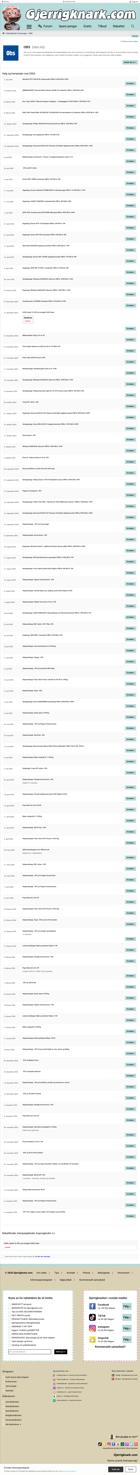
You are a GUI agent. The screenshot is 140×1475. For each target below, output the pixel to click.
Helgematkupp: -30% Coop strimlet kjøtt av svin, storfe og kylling (46, 1049)
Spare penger (68, 26)
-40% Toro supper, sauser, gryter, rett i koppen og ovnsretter (44, 1212)
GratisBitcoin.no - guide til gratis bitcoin (69, 1392)
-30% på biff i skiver (30, 168)
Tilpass (130, 1469)
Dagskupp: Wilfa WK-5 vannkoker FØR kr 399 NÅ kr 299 (43, 635)
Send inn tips (69, 2)
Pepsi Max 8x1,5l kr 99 (31, 898)
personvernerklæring (69, 1471)
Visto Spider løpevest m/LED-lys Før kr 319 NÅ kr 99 (41, 346)
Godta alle (116, 1469)
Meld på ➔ (61, 1351)
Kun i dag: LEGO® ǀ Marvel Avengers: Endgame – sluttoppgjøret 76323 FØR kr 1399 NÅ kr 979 (56, 101)
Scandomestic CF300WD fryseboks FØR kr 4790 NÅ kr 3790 (44, 301)
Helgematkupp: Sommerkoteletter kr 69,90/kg (39, 646)
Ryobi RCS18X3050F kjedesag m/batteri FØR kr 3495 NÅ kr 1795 (46, 246)
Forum (45, 26)
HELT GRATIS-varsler (21, 1315)
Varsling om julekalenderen (24, 1345)
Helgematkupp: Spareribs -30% (34, 735)
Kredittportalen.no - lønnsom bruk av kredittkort (72, 1375)
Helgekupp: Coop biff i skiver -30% (35, 768)
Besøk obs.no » (130, 62)
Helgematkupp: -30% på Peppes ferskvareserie (39, 724)
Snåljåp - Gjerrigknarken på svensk (126, 1375)
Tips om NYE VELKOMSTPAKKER (27, 1311)
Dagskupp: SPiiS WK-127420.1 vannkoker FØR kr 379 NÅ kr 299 (46, 268)
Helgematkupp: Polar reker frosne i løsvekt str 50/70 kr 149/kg (45, 679)
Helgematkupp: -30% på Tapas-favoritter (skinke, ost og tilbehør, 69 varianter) (51, 1164)
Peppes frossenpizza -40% (32, 491)
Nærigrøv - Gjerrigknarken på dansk (126, 1379)
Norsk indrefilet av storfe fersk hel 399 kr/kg (39, 469)
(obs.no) (38, 47)
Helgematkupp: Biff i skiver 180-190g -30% (38, 624)
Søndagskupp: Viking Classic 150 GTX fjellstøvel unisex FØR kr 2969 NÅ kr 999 (51, 480)
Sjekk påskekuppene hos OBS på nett (36, 850)
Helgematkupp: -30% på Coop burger (36, 524)
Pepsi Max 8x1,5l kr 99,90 (32, 805)
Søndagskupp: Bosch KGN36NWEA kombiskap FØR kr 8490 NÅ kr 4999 (48, 702)
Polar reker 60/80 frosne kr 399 (34, 357)
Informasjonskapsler (41, 1279)
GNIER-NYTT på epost (22, 1304)
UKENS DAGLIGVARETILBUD (25, 1334)
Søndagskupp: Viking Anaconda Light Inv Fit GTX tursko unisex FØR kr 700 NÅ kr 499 (53, 391)
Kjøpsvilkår (66, 1279)
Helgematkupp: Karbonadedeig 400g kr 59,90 (39, 1038)
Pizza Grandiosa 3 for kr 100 (33, 1142)
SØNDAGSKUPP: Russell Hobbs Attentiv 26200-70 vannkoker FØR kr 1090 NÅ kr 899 (53, 90)
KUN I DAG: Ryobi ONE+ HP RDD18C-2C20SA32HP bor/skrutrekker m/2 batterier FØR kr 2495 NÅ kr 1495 (61, 112)
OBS (31, 33)
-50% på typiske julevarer (32, 1071)
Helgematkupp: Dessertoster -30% (35, 535)
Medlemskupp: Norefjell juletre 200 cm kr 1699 (40, 369)
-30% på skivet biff (29, 983)
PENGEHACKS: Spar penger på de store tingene (33, 1337)
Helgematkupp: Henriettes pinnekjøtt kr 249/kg (40, 1127)
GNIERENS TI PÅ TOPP (22, 1326)
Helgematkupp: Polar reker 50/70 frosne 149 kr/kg (41, 839)
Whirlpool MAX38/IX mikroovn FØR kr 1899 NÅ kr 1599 (42, 446)
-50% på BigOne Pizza (30, 1060)
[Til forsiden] (81, 15)
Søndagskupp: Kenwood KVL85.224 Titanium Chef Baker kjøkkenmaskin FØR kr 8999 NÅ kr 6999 (58, 513)
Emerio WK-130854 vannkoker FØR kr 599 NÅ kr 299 (41, 179)
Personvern (124, 1272)
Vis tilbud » (130, 83)
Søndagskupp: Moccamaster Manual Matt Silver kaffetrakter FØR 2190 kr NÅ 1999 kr (53, 746)
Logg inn (133, 2)
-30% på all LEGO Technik (32, 1094)
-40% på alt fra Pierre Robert (33, 1153)
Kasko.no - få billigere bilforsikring (67, 1396)
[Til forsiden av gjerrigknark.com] (11, 17)
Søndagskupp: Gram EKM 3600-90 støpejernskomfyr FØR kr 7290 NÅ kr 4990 (51, 424)
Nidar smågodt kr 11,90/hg (32, 816)
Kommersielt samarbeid (92, 1279)
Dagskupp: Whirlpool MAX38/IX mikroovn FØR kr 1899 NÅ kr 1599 (46, 290)
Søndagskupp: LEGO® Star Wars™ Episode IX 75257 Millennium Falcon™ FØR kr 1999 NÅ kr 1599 (58, 502)
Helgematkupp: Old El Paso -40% (34, 827)
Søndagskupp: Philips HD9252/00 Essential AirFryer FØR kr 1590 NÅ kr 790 (50, 124)
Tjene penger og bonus (22, 1341)
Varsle (5, 2)
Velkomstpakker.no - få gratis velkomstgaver (71, 1379)
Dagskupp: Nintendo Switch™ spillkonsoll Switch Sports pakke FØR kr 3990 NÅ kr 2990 (54, 546)
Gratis (87, 26)
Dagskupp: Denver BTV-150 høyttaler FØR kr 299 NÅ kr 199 (44, 223)
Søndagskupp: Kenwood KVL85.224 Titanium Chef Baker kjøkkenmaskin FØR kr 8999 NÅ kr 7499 (58, 146)
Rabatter (119, 26)
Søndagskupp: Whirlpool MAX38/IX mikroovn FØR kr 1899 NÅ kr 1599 (48, 279)
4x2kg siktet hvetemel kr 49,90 (34, 1190)
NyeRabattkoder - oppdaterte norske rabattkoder (72, 1383)
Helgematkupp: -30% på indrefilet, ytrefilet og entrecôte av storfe (46, 1082)
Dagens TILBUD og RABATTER (25, 1330)
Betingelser (104, 1272)
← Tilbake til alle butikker (129, 41)
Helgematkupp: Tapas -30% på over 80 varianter (40, 920)
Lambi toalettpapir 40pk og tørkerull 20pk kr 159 (40, 1016)
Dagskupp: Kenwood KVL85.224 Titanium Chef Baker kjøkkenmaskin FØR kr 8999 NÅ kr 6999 (56, 413)
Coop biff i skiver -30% (31, 402)
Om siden (42, 1272)
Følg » (127, 1306)
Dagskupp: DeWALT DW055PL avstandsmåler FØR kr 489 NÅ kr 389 (47, 201)
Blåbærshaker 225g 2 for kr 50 (33, 335)
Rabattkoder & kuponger (17, 33)
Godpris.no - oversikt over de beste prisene (70, 1387)
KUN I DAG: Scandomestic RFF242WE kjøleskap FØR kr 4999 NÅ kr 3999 (49, 212)
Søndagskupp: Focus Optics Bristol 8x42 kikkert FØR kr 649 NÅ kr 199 (48, 568)
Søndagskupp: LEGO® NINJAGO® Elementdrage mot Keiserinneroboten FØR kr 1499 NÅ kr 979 (57, 613)
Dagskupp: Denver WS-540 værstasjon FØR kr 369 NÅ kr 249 (44, 235)
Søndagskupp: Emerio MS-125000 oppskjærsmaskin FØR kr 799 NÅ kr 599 (50, 257)
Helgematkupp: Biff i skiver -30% (34, 864)
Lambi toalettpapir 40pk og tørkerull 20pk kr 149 (40, 946)
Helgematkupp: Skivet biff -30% (34, 1175)
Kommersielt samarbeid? (110, 1346)
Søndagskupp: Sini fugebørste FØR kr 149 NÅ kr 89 (41, 135)
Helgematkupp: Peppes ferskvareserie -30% (38, 580)
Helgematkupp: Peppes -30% (33, 657)
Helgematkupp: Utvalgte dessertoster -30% (38, 779)
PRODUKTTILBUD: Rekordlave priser (28, 1319)
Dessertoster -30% (29, 435)
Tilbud (102, 26)
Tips (56, 1272)
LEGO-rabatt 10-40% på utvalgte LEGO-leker (38, 312)
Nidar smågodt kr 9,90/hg (32, 1027)
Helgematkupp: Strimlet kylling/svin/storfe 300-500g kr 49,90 (45, 794)
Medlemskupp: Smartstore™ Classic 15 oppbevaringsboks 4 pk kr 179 (48, 157)
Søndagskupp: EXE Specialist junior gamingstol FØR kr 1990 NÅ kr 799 (48, 557)
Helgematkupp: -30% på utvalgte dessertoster (39, 875)
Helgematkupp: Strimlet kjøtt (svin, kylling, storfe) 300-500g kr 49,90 (47, 591)
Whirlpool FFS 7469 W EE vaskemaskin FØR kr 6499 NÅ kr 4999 (45, 79)
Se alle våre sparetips (42, 1256)
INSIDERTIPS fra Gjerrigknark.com (27, 1308)
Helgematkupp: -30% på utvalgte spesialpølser (39, 931)
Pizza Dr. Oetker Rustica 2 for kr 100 (36, 457)
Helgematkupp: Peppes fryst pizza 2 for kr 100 (39, 602)
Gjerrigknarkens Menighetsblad (26, 1322)
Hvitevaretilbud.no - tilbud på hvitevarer (69, 1400)
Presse (86, 1272)
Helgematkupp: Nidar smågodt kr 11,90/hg (38, 757)
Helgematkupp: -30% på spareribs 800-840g (38, 668)
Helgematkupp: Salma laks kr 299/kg (36, 713)
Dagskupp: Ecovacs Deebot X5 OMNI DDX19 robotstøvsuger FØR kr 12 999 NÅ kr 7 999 (54, 190)
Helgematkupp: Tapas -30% (32, 691)
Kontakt (71, 1272)
